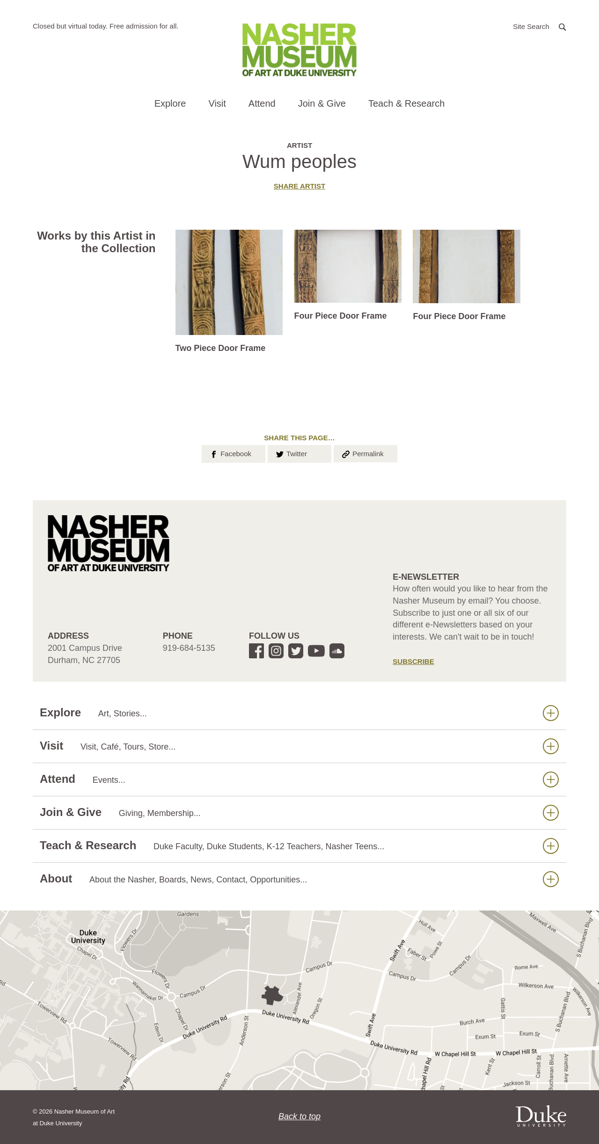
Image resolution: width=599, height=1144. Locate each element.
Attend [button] (262, 103)
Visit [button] (217, 103)
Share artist (299, 186)
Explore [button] (170, 103)
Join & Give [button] (322, 103)
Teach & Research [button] (406, 103)
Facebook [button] (230, 453)
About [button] (299, 879)
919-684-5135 (189, 648)
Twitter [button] (291, 453)
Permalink (362, 453)
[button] (539, 26)
